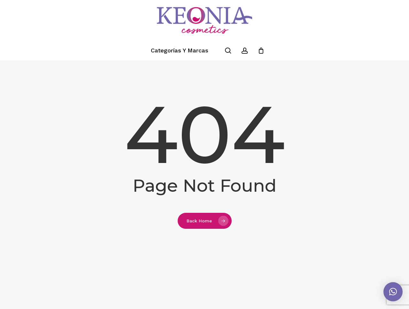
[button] (393, 291)
